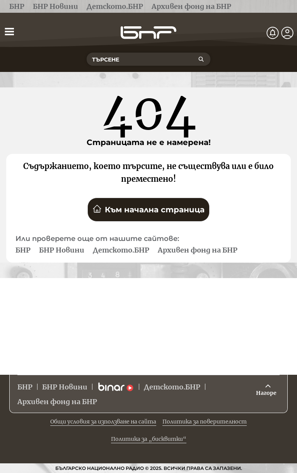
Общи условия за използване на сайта (103, 421)
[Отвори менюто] (9, 31)
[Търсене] (201, 59)
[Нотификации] (272, 32)
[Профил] (287, 32)
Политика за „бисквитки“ (148, 438)
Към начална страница (148, 209)
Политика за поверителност (204, 421)
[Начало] (148, 32)
